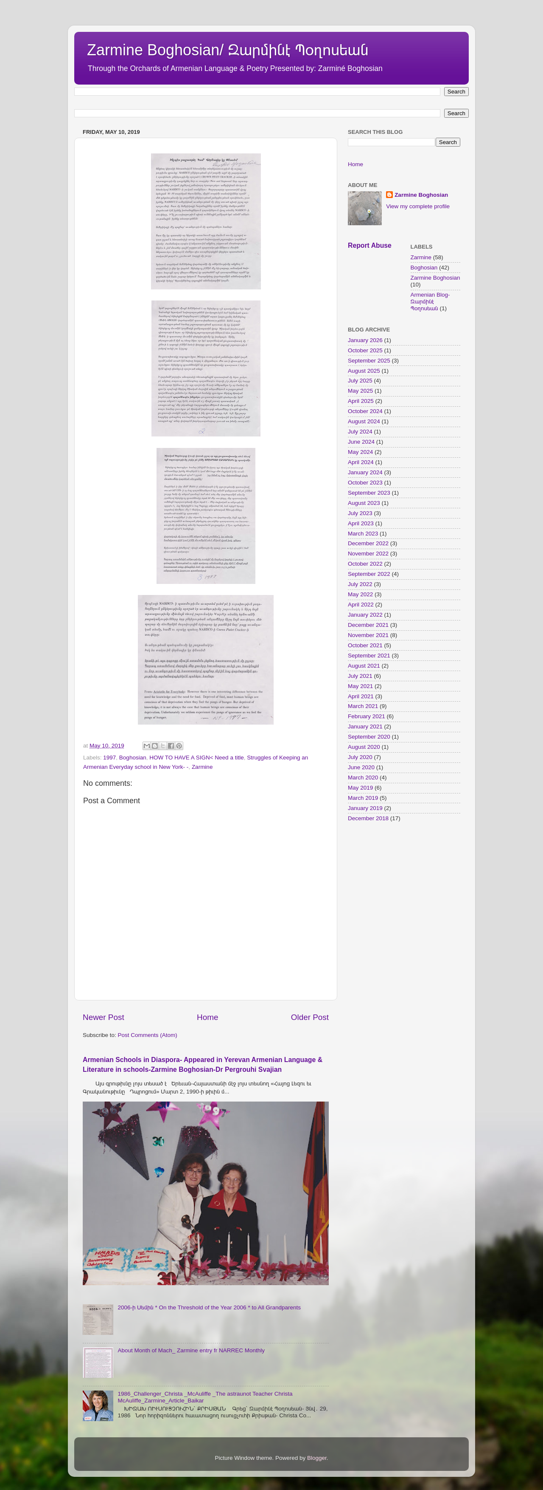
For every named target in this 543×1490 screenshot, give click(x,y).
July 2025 (360, 380)
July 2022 (360, 584)
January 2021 (365, 726)
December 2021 (368, 625)
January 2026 (365, 340)
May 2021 (360, 686)
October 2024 (365, 411)
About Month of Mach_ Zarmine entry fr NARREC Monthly (191, 1350)
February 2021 (366, 716)
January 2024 (365, 472)
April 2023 (361, 523)
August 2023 (364, 503)
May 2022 (360, 594)
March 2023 (363, 533)
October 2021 (365, 645)
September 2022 (369, 574)
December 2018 (368, 818)
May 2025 (360, 391)
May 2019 (360, 788)
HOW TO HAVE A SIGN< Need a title (196, 757)
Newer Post (103, 1017)
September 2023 (369, 493)
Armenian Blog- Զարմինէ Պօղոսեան (430, 302)
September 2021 (369, 655)
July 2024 (360, 431)
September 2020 (369, 737)
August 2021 (364, 666)
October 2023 (365, 482)
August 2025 (364, 371)
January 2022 (365, 615)
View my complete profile (418, 206)
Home (207, 1017)
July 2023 (360, 513)
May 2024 (360, 452)
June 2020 (361, 767)
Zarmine (202, 767)
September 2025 (369, 360)
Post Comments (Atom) (147, 1035)
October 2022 (365, 564)
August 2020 (364, 747)
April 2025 (361, 401)
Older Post (310, 1017)
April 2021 (361, 696)
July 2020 (360, 757)
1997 (109, 757)
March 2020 (363, 777)
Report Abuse (370, 245)
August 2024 (364, 421)
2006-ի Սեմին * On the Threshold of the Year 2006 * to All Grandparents (209, 1307)
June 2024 (361, 442)
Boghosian (132, 757)
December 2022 (368, 543)
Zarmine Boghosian (421, 195)
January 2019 (365, 808)
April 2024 (361, 462)
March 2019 (363, 798)
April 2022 (361, 604)
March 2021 (363, 706)
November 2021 (368, 635)
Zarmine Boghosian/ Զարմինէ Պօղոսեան (227, 50)
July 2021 (360, 676)
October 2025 (365, 350)
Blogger (317, 1458)
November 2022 (368, 553)
